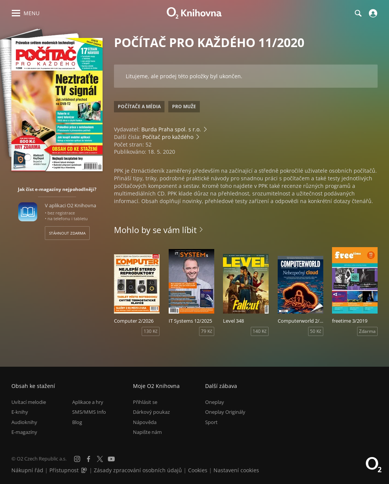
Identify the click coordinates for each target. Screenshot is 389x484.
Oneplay (214, 402)
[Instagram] (77, 459)
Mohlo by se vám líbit (155, 229)
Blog (77, 422)
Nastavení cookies (236, 470)
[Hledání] (357, 13)
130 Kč (151, 331)
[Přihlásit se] (372, 13)
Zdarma (367, 331)
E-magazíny (24, 432)
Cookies (197, 470)
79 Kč (206, 331)
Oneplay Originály (225, 411)
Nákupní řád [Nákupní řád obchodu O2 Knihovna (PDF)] (27, 470)
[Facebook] (88, 459)
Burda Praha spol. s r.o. (171, 129)
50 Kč (315, 331)
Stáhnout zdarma (67, 233)
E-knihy (19, 411)
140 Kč (260, 331)
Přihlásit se (145, 402)
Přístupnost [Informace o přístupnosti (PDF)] (64, 470)
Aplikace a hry (87, 402)
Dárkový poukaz (151, 411)
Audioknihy (24, 422)
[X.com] (100, 459)
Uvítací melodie (28, 402)
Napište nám (147, 432)
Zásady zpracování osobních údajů (138, 470)
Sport (211, 422)
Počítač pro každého (167, 136)
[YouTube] (111, 459)
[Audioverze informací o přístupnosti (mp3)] (84, 470)
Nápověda (145, 422)
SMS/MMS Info (89, 411)
